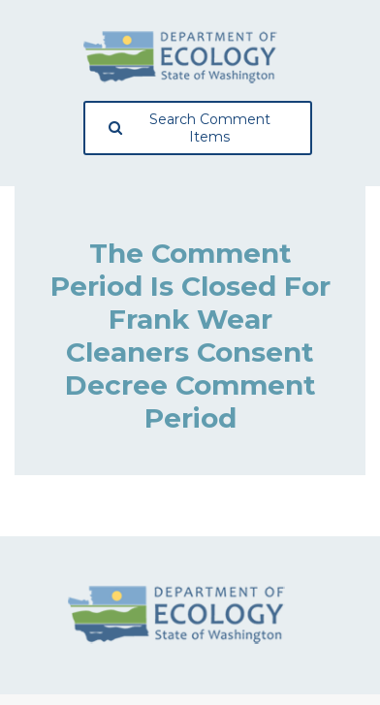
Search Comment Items (189, 128)
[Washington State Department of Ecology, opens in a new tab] (180, 57)
